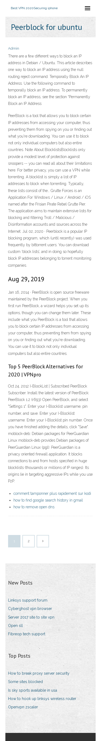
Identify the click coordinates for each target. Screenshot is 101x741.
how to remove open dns (33, 507)
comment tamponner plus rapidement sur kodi (52, 493)
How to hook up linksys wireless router (42, 699)
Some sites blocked (25, 682)
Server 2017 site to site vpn (31, 617)
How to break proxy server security (38, 673)
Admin (13, 48)
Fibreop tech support (26, 634)
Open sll (15, 625)
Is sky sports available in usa (32, 690)
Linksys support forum (27, 600)
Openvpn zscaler (23, 707)
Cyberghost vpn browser (30, 608)
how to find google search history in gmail (48, 500)
